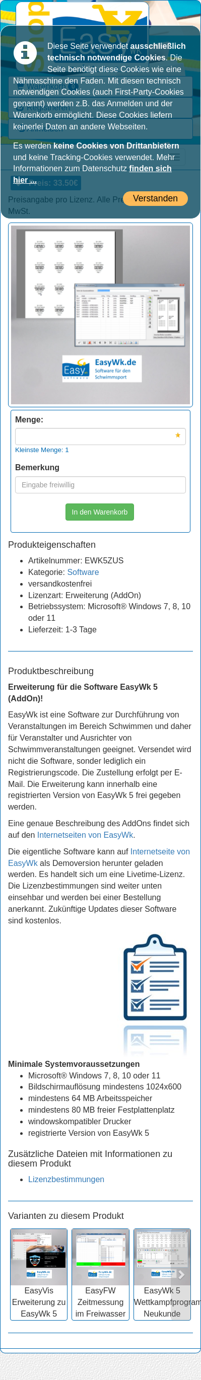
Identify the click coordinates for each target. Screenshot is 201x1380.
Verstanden (155, 198)
